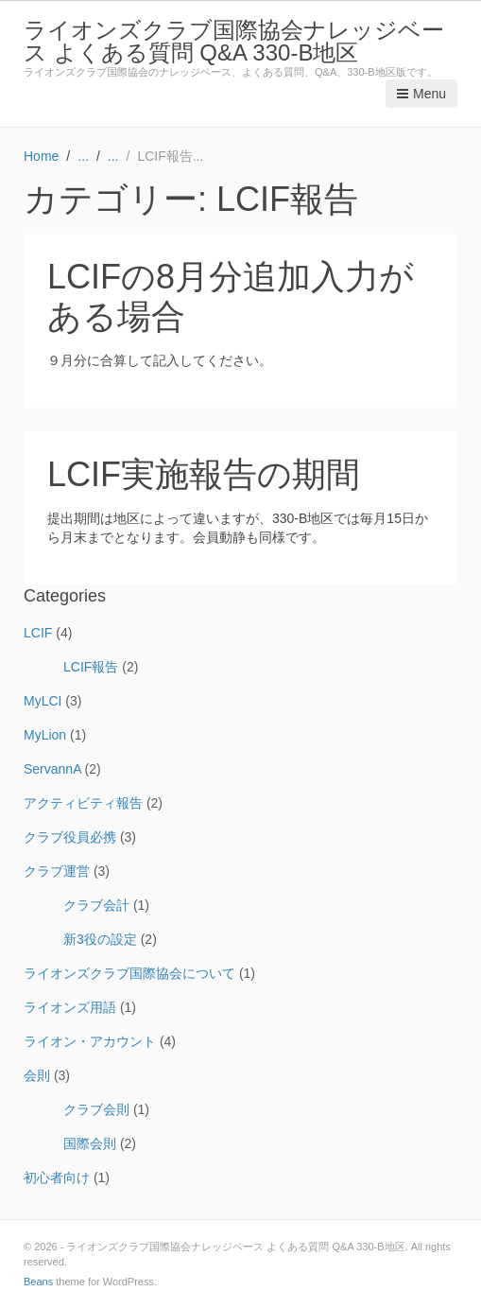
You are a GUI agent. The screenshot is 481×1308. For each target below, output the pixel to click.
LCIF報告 (90, 666)
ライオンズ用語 (70, 1007)
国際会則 (89, 1143)
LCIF (38, 632)
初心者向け (57, 1177)
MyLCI (42, 700)
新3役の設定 (100, 939)
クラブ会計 (96, 905)
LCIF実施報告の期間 (203, 474)
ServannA (52, 768)
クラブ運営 (57, 871)
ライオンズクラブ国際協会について (129, 973)
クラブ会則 (96, 1109)
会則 (37, 1075)
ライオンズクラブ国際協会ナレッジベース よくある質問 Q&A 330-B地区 (234, 41)
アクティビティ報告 (83, 803)
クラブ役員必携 (70, 837)
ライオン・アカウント (90, 1041)
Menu (421, 93)
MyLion (45, 734)
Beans (38, 1281)
